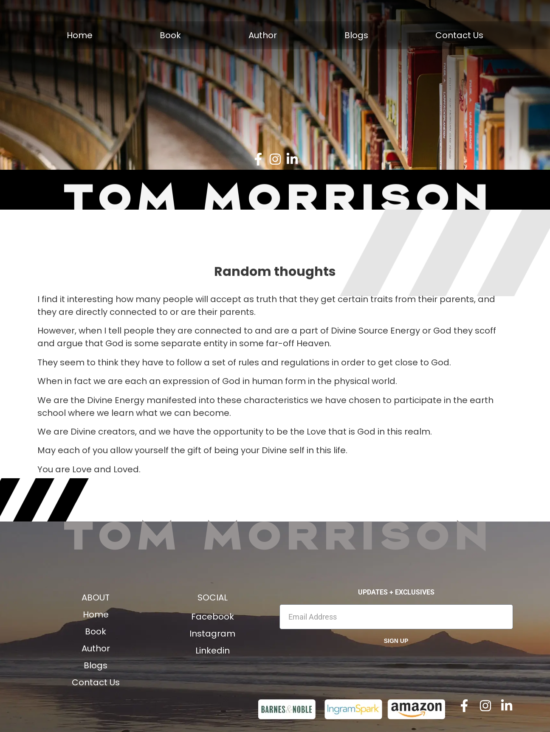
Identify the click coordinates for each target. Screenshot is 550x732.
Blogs (356, 35)
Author (262, 35)
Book (170, 35)
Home (80, 35)
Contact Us (459, 35)
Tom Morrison (275, 534)
